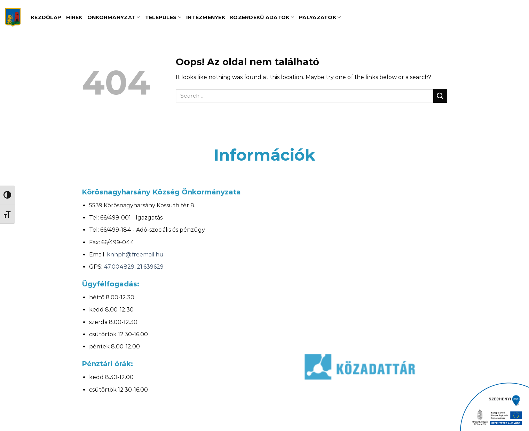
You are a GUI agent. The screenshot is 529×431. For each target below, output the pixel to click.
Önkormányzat (113, 17)
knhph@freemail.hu (135, 254)
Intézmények (205, 17)
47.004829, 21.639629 (134, 266)
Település (163, 17)
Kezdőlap (46, 17)
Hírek (74, 17)
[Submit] (440, 95)
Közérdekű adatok (262, 17)
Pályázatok (320, 17)
